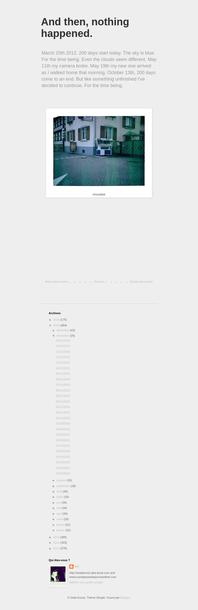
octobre (61, 480)
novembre (63, 335)
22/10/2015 (63, 473)
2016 (56, 319)
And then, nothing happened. (85, 27)
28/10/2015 (63, 440)
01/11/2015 (63, 418)
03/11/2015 (63, 406)
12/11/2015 (63, 357)
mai (59, 507)
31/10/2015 (63, 423)
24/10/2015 (63, 462)
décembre (63, 330)
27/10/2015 (63, 445)
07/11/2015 (63, 384)
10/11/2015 (63, 368)
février (60, 524)
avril (59, 513)
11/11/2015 (63, 362)
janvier (60, 530)
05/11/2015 (63, 395)
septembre (63, 486)
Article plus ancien (141, 281)
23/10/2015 (63, 467)
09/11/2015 (63, 373)
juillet (60, 496)
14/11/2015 (63, 346)
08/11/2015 (63, 379)
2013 (56, 542)
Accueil (98, 281)
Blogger (125, 597)
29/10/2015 (63, 434)
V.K (77, 566)
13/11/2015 (63, 351)
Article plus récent (56, 281)
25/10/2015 (63, 456)
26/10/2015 (63, 451)
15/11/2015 (63, 340)
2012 (56, 548)
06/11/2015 (63, 390)
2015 (56, 325)
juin (59, 502)
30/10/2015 (63, 429)
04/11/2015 (63, 401)
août (59, 491)
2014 (56, 537)
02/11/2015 (63, 412)
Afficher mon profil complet (86, 582)
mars (60, 519)
